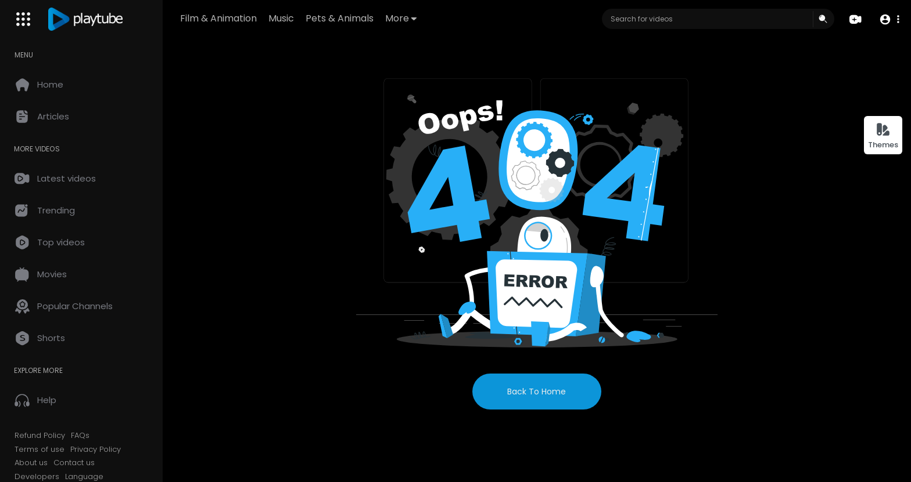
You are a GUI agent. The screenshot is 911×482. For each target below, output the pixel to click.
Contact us (74, 463)
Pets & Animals (340, 18)
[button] (889, 19)
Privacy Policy (95, 449)
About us (31, 463)
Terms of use (39, 449)
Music (281, 18)
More (401, 18)
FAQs (80, 435)
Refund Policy (40, 435)
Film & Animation (218, 18)
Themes (883, 136)
